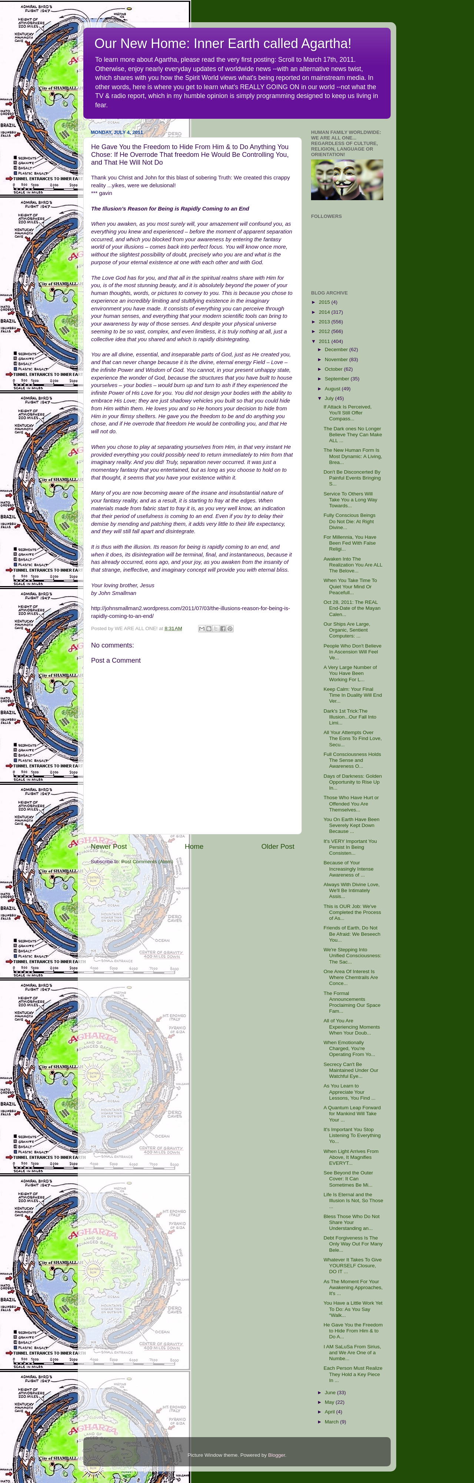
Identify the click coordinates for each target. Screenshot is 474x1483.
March (332, 1422)
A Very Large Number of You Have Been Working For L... (350, 673)
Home (194, 846)
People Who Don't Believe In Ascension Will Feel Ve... (352, 651)
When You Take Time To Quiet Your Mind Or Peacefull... (350, 586)
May (330, 1402)
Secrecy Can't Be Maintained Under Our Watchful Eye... (351, 1070)
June (331, 1392)
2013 (325, 321)
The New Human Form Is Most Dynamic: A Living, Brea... (353, 456)
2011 (325, 341)
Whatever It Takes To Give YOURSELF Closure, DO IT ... (353, 1265)
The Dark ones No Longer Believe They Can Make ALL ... (353, 434)
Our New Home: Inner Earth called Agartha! (222, 43)
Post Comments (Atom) (147, 861)
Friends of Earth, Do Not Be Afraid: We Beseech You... (352, 933)
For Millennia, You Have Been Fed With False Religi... (350, 543)
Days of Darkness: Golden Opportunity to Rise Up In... (353, 782)
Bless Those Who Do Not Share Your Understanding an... (352, 1222)
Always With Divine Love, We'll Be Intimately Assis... (352, 890)
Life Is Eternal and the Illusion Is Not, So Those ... (353, 1200)
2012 (325, 331)
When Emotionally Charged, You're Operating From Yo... (349, 1048)
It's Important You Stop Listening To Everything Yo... (352, 1135)
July (330, 398)
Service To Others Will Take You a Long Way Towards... (350, 499)
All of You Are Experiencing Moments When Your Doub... (352, 1026)
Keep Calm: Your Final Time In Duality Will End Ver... (353, 695)
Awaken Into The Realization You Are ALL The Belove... (353, 565)
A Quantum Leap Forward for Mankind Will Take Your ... (352, 1113)
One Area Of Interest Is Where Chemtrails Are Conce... (351, 977)
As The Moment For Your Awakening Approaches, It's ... (353, 1287)
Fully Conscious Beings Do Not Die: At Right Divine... (349, 521)
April (330, 1412)
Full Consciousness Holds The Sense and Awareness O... (352, 760)
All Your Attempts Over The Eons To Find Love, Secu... (353, 738)
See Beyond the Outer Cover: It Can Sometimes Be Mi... (348, 1178)
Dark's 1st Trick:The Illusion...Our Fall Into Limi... (350, 717)
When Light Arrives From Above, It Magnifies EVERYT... (351, 1157)
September (338, 378)
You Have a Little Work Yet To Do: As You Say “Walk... (353, 1309)
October (334, 369)
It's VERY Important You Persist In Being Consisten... (350, 847)
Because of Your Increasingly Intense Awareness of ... (349, 868)
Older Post (277, 846)
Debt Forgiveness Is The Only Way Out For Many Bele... (353, 1243)
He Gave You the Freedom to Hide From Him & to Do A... (353, 1330)
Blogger (276, 1455)
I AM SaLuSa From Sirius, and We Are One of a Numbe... (352, 1352)
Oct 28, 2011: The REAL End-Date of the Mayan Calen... (352, 608)
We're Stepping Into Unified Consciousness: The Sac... (352, 955)
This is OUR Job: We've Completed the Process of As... (352, 912)
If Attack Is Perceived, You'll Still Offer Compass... (348, 412)
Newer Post (109, 846)
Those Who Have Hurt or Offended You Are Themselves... (351, 803)
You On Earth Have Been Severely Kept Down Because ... (352, 825)
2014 (325, 312)
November (337, 359)
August (333, 388)
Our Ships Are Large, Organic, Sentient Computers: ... (347, 630)
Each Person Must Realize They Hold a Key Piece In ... (353, 1374)
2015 (325, 302)
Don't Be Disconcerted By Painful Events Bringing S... (352, 478)
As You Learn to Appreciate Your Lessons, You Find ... (349, 1091)
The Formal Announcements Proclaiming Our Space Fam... (352, 1002)
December (337, 349)
